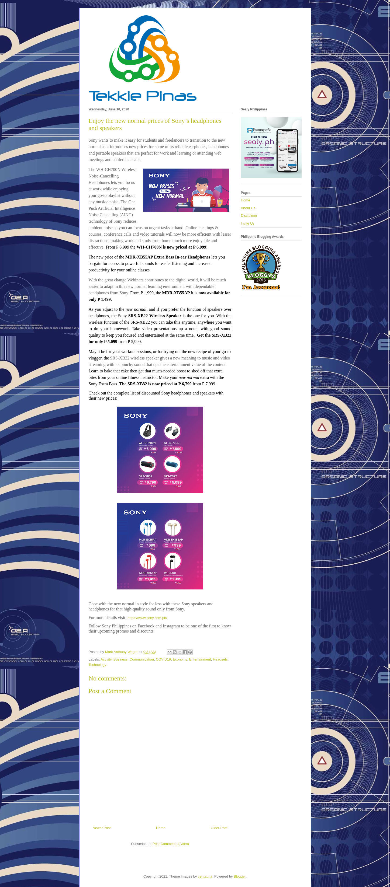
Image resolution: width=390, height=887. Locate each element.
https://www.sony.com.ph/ (147, 618)
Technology (97, 665)
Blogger (240, 876)
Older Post (219, 828)
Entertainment (200, 659)
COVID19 (163, 659)
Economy (180, 659)
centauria (205, 876)
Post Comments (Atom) (171, 844)
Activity (106, 659)
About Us (248, 208)
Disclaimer (249, 216)
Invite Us (248, 223)
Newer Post (102, 828)
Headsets (220, 659)
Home (160, 828)
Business (120, 659)
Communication (142, 659)
